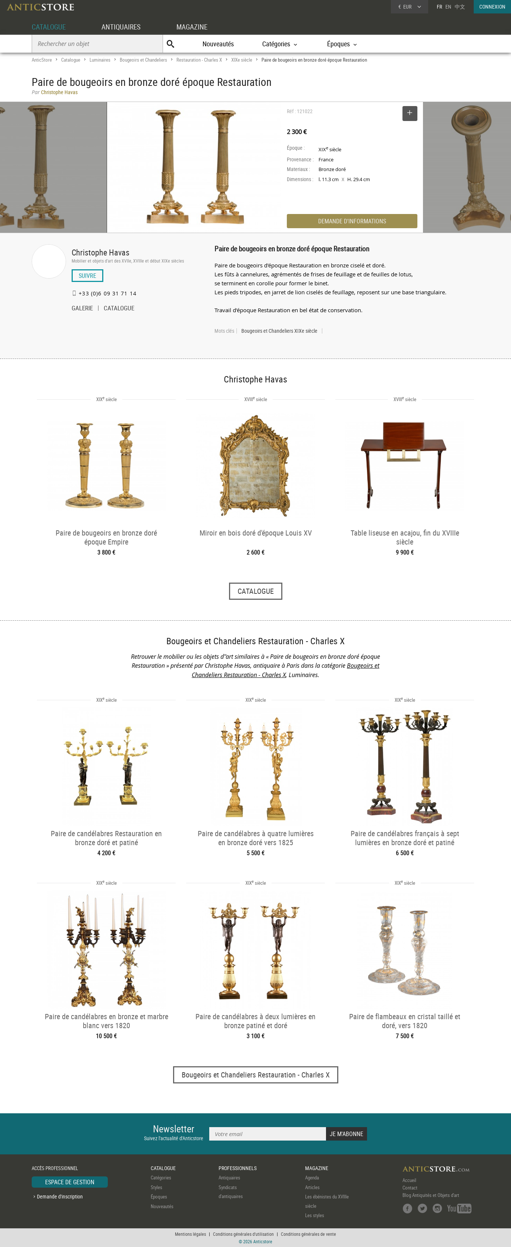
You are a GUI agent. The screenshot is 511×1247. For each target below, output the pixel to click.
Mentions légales (190, 1234)
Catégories (161, 1178)
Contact (409, 1188)
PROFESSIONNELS (238, 1168)
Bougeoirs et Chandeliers (143, 59)
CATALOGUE (50, 27)
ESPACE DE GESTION (69, 1182)
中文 (460, 6)
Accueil (409, 1180)
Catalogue (70, 59)
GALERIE (82, 308)
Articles (312, 1187)
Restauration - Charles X (199, 59)
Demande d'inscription (60, 1196)
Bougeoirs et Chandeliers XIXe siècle (279, 331)
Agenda (312, 1178)
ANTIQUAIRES (124, 27)
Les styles (314, 1215)
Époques (159, 1197)
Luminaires (100, 59)
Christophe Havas (100, 252)
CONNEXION (492, 6)
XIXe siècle (241, 59)
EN (448, 6)
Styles (156, 1187)
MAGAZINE (197, 27)
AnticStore (42, 59)
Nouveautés (218, 43)
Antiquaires (229, 1178)
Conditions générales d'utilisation (243, 1234)
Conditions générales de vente (308, 1234)
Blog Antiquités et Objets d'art (430, 1195)
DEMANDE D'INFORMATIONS (352, 221)
